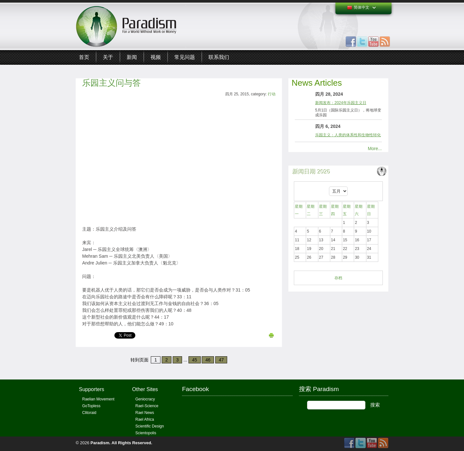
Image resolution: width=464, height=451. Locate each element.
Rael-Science (146, 406)
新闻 (132, 57)
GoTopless (91, 406)
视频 (155, 57)
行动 (272, 94)
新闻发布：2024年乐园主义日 (340, 103)
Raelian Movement (98, 399)
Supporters (91, 389)
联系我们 (218, 57)
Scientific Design (149, 426)
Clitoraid (89, 412)
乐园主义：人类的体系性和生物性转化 (348, 135)
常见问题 (184, 57)
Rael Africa (144, 419)
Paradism (100, 442)
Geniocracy (145, 399)
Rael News (144, 412)
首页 (84, 57)
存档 (338, 278)
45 (194, 359)
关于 (108, 57)
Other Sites (145, 389)
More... (375, 148)
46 (207, 359)
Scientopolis (145, 433)
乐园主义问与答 (111, 83)
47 (221, 359)
